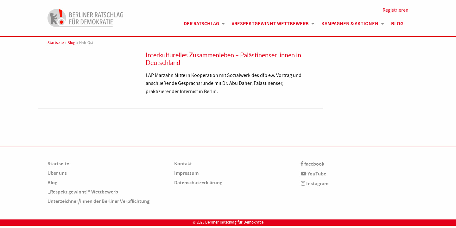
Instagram (314, 183)
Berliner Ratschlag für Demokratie (234, 222)
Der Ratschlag (201, 23)
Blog (397, 23)
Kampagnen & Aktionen (349, 23)
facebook (312, 164)
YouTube (313, 173)
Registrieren (395, 10)
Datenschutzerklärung (198, 182)
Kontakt (183, 163)
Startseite (56, 42)
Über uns (57, 173)
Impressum (186, 173)
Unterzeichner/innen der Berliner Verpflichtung (98, 201)
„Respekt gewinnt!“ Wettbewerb (83, 191)
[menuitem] (203, 24)
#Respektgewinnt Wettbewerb (270, 23)
